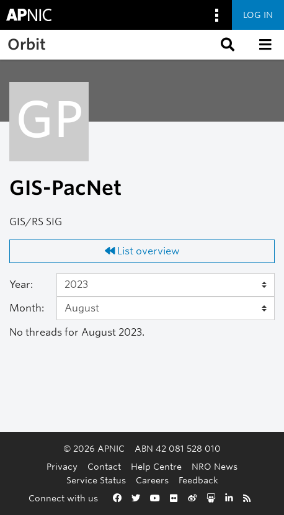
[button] (226, 45)
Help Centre (156, 466)
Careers (152, 480)
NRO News (214, 466)
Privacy (62, 466)
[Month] (165, 308)
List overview (142, 251)
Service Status (96, 480)
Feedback (198, 480)
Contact (104, 466)
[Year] (165, 285)
